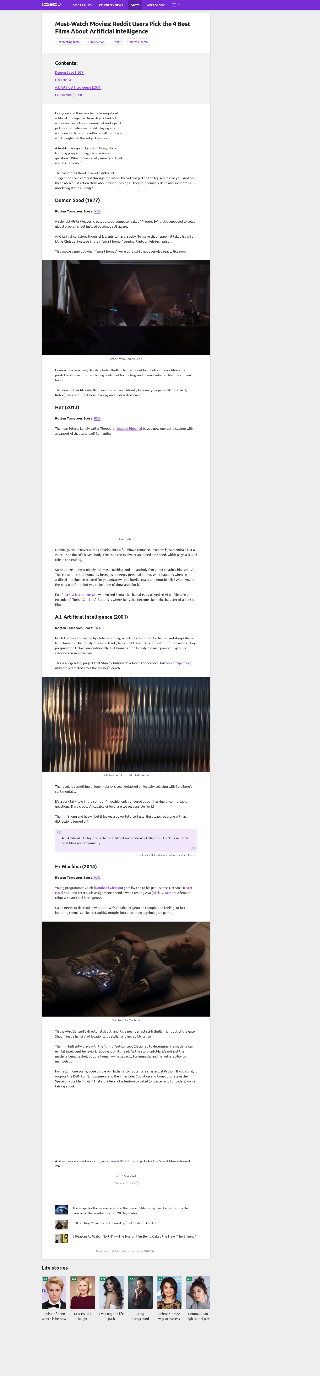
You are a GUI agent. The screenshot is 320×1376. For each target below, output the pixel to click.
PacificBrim (98, 148)
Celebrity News (111, 5)
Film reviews (96, 41)
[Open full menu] (176, 5)
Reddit (117, 41)
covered (113, 1161)
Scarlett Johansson (83, 594)
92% (97, 877)
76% (97, 628)
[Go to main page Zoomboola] (52, 5)
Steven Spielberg (178, 663)
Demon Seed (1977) (70, 72)
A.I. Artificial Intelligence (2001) (78, 87)
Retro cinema (139, 41)
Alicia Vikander (164, 892)
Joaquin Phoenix (128, 428)
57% (97, 211)
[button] (126, 1183)
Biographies (82, 5)
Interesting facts (69, 41)
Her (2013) (63, 80)
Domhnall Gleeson (108, 887)
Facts (135, 5)
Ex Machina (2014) (68, 95)
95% (97, 418)
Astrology (156, 5)
